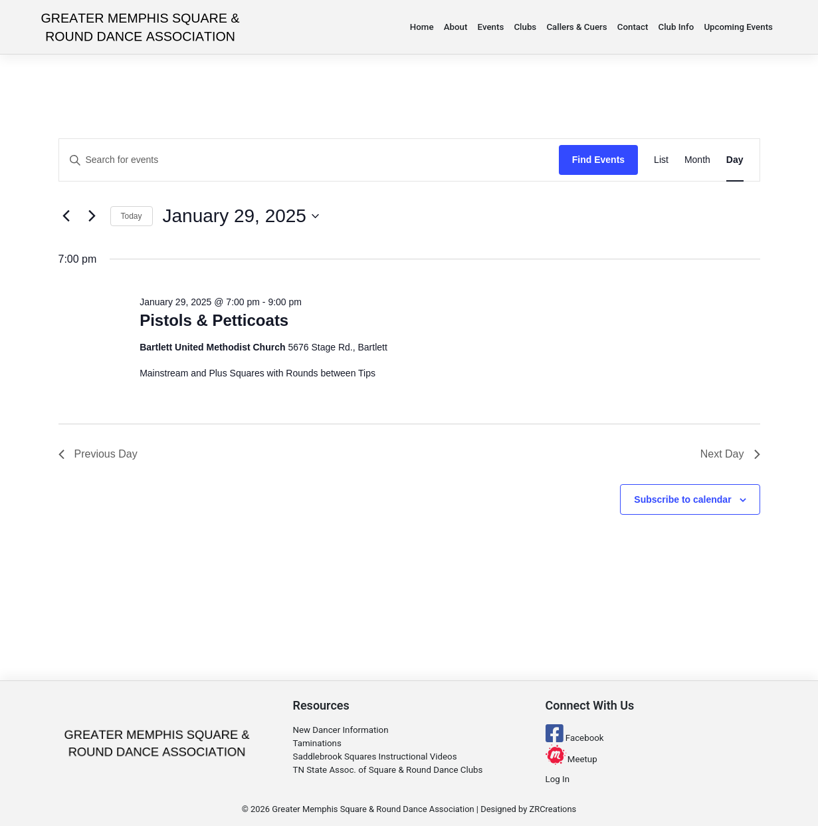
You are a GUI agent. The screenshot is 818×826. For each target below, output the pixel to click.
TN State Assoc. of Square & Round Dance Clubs (388, 770)
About (456, 27)
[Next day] (92, 216)
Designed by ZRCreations (528, 809)
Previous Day (98, 454)
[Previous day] (66, 216)
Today (131, 216)
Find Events (598, 159)
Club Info (676, 27)
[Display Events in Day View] (735, 160)
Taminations (317, 743)
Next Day (730, 454)
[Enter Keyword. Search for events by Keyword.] (309, 160)
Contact (633, 27)
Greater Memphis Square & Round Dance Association (373, 809)
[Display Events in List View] (661, 160)
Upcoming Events (738, 27)
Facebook (575, 738)
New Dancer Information (341, 730)
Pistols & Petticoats (214, 320)
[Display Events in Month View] (697, 160)
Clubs (525, 27)
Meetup (571, 759)
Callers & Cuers (576, 27)
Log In (557, 779)
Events (491, 27)
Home (422, 27)
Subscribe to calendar (682, 499)
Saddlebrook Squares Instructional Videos (375, 756)
